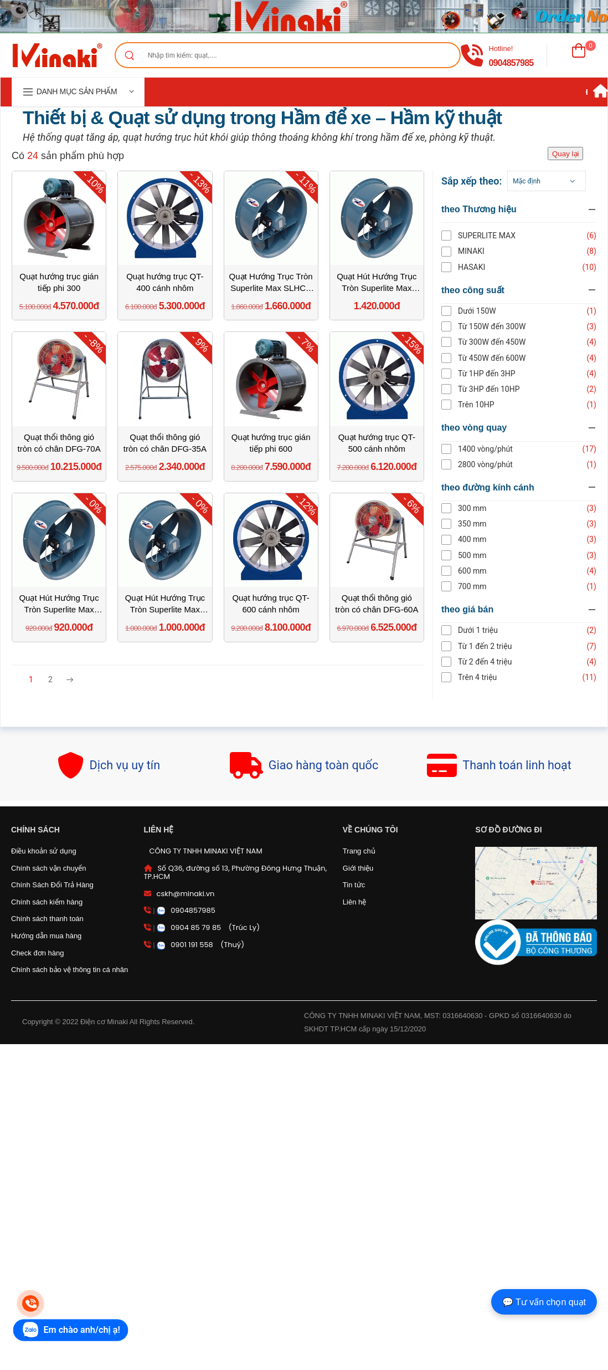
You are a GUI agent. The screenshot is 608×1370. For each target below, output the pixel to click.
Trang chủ (359, 851)
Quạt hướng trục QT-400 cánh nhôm (164, 282)
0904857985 (510, 63)
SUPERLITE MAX (495, 235)
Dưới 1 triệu (487, 630)
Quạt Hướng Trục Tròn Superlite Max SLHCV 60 (271, 283)
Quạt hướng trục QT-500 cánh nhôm (376, 442)
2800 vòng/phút (494, 464)
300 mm (481, 508)
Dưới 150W (486, 310)
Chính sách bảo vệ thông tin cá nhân (69, 969)
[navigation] (78, 92)
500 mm (481, 555)
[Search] (129, 55)
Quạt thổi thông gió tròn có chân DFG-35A (165, 442)
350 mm (481, 523)
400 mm (481, 539)
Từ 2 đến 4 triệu (494, 661)
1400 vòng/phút (494, 448)
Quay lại (565, 154)
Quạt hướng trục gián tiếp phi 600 (271, 442)
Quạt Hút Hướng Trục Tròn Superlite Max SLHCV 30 (59, 604)
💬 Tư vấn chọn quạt (544, 1302)
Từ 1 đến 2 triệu (494, 646)
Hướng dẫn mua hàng (46, 936)
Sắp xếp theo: (480, 181)
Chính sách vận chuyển (48, 868)
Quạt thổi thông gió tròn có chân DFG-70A (59, 442)
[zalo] (70, 1330)
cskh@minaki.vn (186, 893)
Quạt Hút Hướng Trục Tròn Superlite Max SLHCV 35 (165, 604)
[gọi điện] (472, 55)
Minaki (480, 251)
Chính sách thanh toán (47, 918)
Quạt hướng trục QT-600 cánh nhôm (270, 603)
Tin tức (354, 885)
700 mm (481, 586)
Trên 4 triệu (486, 677)
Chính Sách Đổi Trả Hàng (52, 885)
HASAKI (480, 267)
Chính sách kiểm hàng (47, 902)
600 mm (481, 570)
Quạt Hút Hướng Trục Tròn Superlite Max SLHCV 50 (376, 283)
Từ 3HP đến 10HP (498, 389)
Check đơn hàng (37, 953)
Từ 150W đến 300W (500, 326)
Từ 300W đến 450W (500, 342)
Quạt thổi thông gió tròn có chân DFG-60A (376, 603)
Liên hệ (354, 902)
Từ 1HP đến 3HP (495, 373)
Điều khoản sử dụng (43, 851)
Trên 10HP (485, 404)
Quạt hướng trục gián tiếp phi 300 (59, 282)
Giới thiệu (358, 868)
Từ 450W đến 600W (500, 358)
